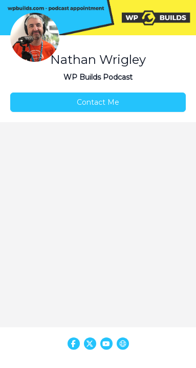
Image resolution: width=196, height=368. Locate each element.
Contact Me (98, 102)
